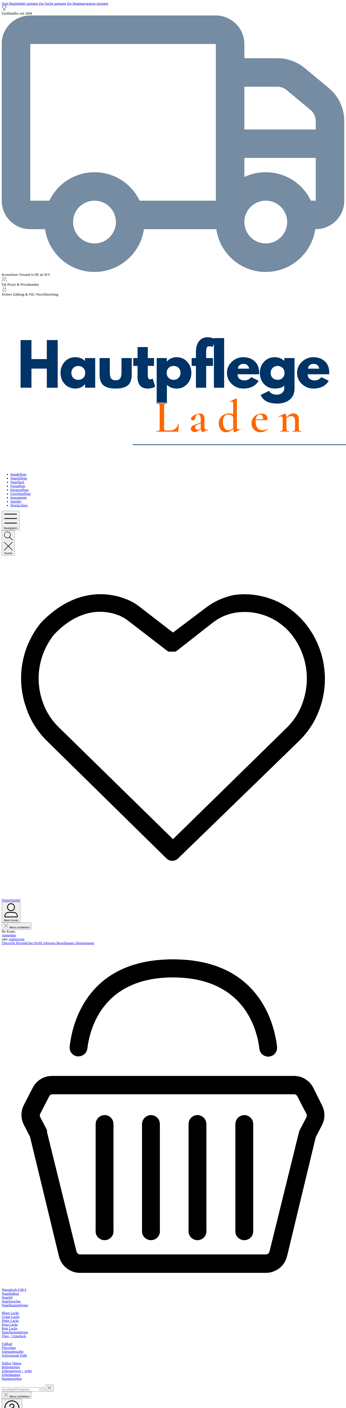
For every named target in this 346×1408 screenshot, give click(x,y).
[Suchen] (8, 542)
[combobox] (21, 1389)
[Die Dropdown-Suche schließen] (49, 1388)
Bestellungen (65, 943)
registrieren (16, 939)
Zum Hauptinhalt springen (20, 3)
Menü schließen (16, 927)
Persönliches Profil (29, 943)
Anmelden (9, 935)
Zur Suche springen (53, 3)
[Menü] (11, 520)
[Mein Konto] (11, 912)
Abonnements (84, 943)
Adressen (50, 943)
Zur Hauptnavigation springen (87, 3)
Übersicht (9, 943)
